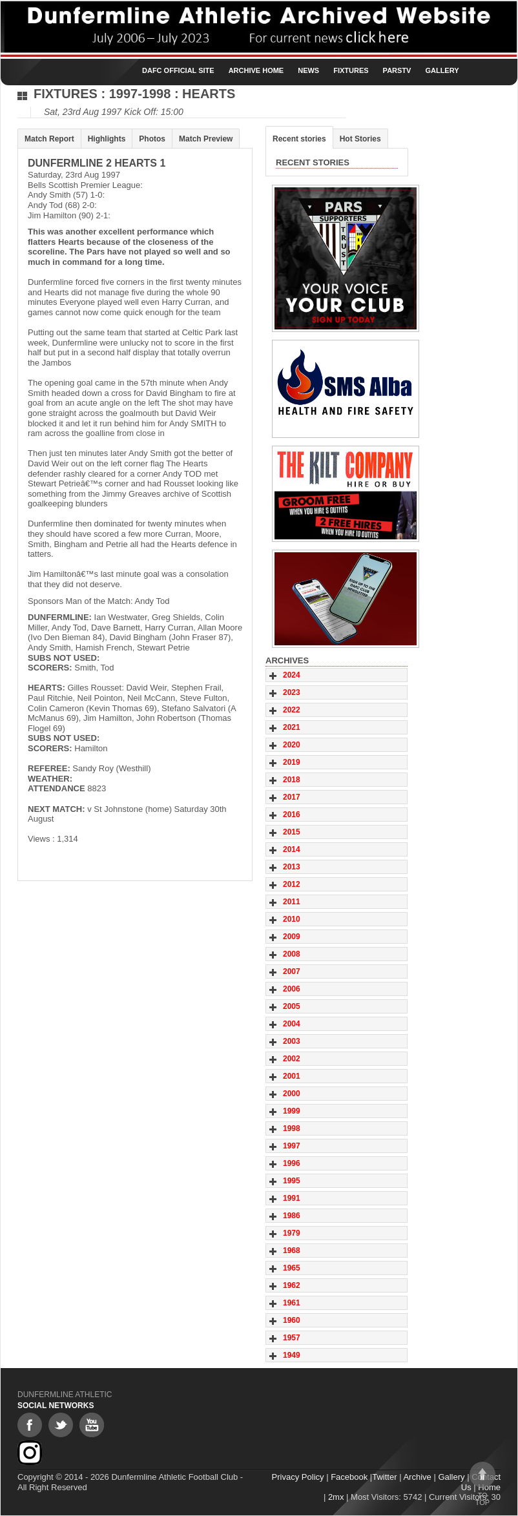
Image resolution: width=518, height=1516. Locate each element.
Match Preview (206, 138)
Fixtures (350, 70)
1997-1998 (140, 94)
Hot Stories (360, 138)
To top (482, 1484)
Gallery (442, 70)
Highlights (107, 138)
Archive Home (256, 70)
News (308, 70)
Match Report (49, 138)
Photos (152, 138)
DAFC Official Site (178, 70)
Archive (417, 1477)
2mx (336, 1497)
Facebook (349, 1477)
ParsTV (397, 70)
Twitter (384, 1477)
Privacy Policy (298, 1477)
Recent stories (299, 138)
